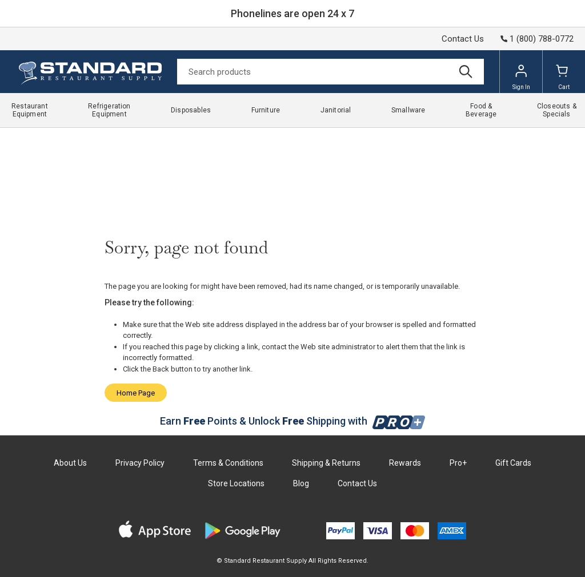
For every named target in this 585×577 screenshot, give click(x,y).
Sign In (521, 77)
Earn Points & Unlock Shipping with (293, 421)
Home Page (136, 393)
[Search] (330, 71)
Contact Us (463, 39)
